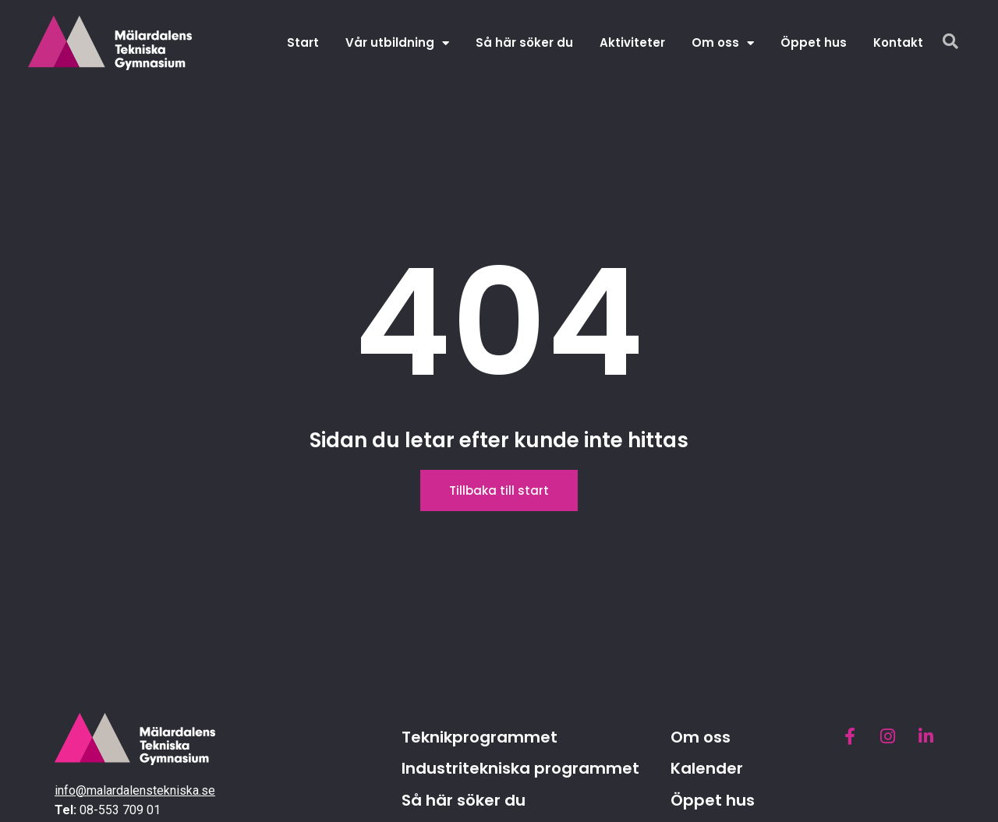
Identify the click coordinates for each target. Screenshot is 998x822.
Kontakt (898, 42)
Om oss (723, 43)
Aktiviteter (632, 42)
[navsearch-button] (950, 42)
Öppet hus (813, 42)
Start (303, 42)
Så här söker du (524, 42)
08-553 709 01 (120, 810)
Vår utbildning (397, 43)
